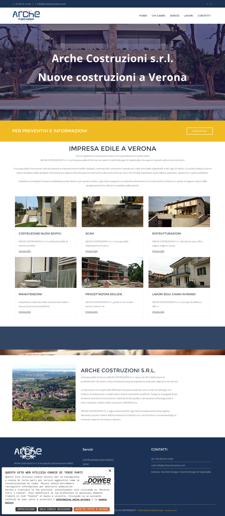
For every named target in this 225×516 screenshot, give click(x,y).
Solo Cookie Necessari (55, 509)
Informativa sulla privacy (150, 510)
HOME (143, 15)
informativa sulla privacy (73, 499)
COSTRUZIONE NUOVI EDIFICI (98, 459)
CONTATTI (204, 15)
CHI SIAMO (158, 15)
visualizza (25, 251)
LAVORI (188, 15)
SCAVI (86, 464)
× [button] (110, 470)
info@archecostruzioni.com (51, 3)
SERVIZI (174, 15)
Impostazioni (26, 509)
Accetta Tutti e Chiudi (91, 509)
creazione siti (171, 510)
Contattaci (199, 131)
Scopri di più (94, 425)
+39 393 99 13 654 (23, 4)
